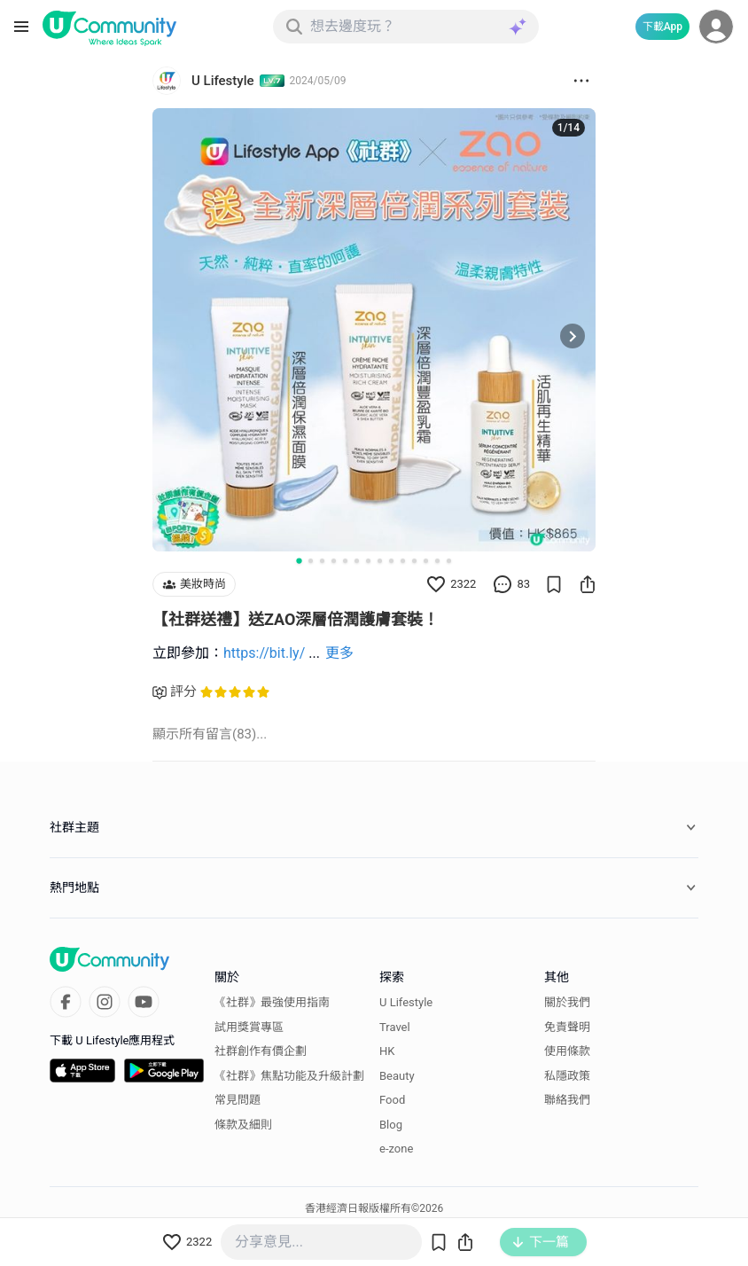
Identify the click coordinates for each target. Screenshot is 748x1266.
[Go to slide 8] (380, 561)
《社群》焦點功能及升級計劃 (289, 1075)
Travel (394, 1027)
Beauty (397, 1075)
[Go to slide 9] (391, 561)
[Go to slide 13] (437, 561)
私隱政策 (567, 1075)
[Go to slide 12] (426, 561)
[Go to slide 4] (333, 561)
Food (392, 1099)
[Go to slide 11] (414, 561)
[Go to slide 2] (310, 561)
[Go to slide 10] (403, 561)
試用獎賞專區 (249, 1027)
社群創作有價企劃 (260, 1051)
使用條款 (567, 1051)
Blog (390, 1124)
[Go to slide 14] (449, 561)
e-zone (396, 1148)
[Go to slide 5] (345, 561)
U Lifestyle (405, 1002)
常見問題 (237, 1099)
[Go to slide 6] (357, 561)
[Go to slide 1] (298, 560)
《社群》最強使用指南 (272, 1002)
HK (386, 1051)
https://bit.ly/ (264, 653)
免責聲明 (567, 1027)
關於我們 (567, 1002)
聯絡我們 (567, 1099)
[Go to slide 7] (368, 561)
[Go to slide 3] (322, 561)
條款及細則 (243, 1124)
